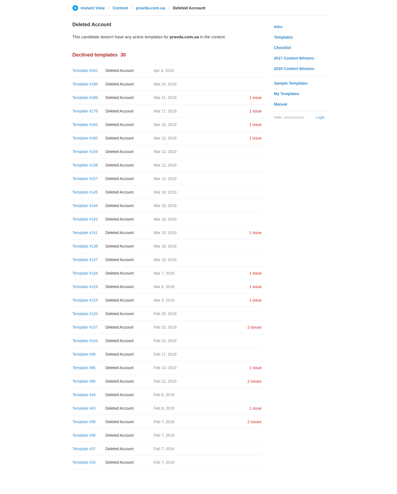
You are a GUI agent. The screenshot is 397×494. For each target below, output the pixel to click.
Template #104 (85, 341)
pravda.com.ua (150, 8)
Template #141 (85, 232)
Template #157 (85, 178)
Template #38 (84, 435)
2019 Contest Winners (294, 68)
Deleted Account (120, 70)
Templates (283, 37)
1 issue (255, 97)
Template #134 (85, 273)
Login (320, 117)
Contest (120, 8)
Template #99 (84, 354)
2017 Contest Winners (294, 58)
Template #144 (85, 205)
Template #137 (85, 259)
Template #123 (85, 300)
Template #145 (85, 192)
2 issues (254, 327)
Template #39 (84, 422)
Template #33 (84, 462)
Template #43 (84, 408)
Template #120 (85, 314)
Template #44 (84, 395)
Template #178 (85, 111)
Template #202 (85, 70)
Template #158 (85, 165)
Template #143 (85, 219)
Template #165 (85, 124)
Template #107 (85, 327)
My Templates (286, 94)
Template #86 (84, 368)
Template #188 (85, 97)
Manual (280, 104)
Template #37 (84, 449)
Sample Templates (291, 83)
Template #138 (85, 246)
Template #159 (85, 151)
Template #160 (85, 138)
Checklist (282, 47)
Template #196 (85, 84)
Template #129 (85, 286)
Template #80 (84, 381)
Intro (278, 27)
